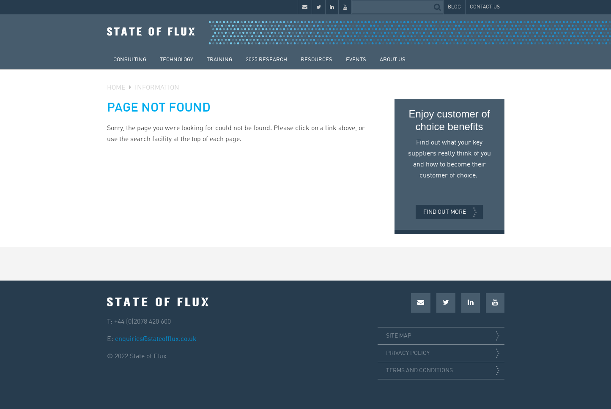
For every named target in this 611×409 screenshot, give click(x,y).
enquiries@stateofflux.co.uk (156, 339)
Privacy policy (408, 353)
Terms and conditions (419, 371)
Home (116, 88)
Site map (398, 336)
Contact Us (485, 7)
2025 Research (266, 60)
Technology (176, 60)
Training (219, 60)
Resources (316, 60)
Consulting (129, 60)
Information (157, 88)
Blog (454, 7)
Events (356, 60)
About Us (393, 60)
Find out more (444, 212)
